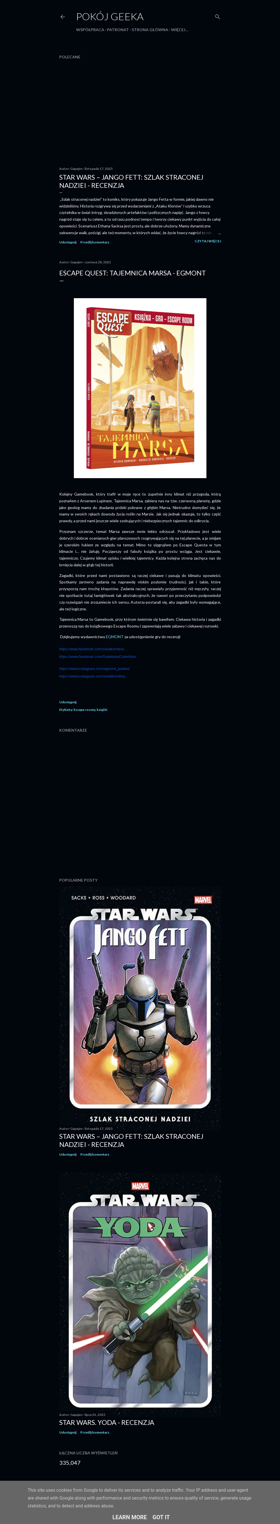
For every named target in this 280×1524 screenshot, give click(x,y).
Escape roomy (84, 710)
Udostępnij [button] (67, 242)
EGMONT (115, 636)
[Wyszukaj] (217, 15)
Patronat (118, 29)
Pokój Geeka (110, 16)
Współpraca (90, 29)
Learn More (129, 1517)
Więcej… (179, 29)
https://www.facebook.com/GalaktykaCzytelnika (97, 656)
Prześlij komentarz (94, 242)
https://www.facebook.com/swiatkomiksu (91, 649)
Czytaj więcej (208, 241)
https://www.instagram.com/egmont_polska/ (94, 669)
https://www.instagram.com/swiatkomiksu (92, 676)
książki (102, 710)
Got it (161, 1517)
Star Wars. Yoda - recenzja (106, 1422)
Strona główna (150, 29)
